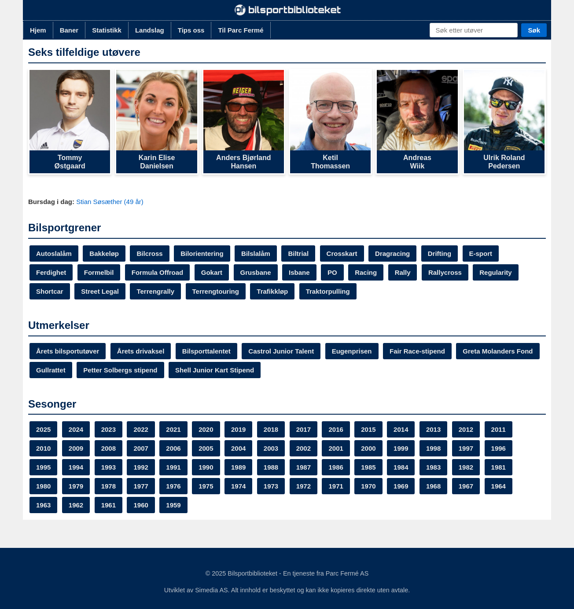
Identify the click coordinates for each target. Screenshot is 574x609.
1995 (43, 467)
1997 (466, 448)
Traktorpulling (328, 291)
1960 (140, 505)
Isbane (299, 272)
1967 (466, 486)
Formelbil (99, 272)
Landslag (149, 30)
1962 (76, 505)
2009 (76, 448)
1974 (238, 486)
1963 (43, 505)
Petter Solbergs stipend (120, 370)
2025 (43, 429)
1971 (335, 486)
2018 (271, 429)
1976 (173, 486)
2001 (335, 448)
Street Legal (100, 291)
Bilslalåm (255, 253)
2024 (76, 429)
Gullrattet (51, 370)
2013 (433, 429)
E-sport (481, 253)
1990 (206, 467)
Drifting (439, 253)
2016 (335, 429)
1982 (466, 467)
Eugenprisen (352, 351)
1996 (498, 448)
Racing (366, 272)
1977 (140, 486)
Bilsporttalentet (206, 351)
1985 (368, 467)
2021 (173, 429)
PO (332, 272)
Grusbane (255, 272)
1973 (271, 486)
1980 (43, 486)
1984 (401, 467)
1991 (173, 467)
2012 (466, 429)
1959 (173, 505)
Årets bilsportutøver (67, 351)
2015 (368, 429)
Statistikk (106, 30)
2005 (206, 448)
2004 (238, 448)
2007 (140, 448)
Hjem (38, 30)
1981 (498, 467)
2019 (238, 429)
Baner (69, 30)
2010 (43, 448)
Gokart (211, 272)
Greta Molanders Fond (498, 351)
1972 (303, 486)
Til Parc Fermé (240, 30)
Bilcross (149, 253)
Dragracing (392, 253)
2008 (108, 448)
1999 (401, 448)
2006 (173, 448)
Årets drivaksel (141, 351)
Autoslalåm (54, 253)
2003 (271, 448)
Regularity (495, 272)
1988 (271, 467)
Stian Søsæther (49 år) (110, 201)
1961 (108, 505)
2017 (303, 429)
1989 (238, 467)
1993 (108, 467)
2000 (368, 448)
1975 (206, 486)
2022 (140, 429)
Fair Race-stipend (417, 351)
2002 (303, 448)
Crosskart (342, 253)
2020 (206, 429)
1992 (140, 467)
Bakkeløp (104, 253)
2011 (498, 429)
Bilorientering (202, 253)
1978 (108, 486)
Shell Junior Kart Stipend (214, 370)
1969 (401, 486)
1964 (498, 486)
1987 (303, 467)
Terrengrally (155, 291)
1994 (76, 467)
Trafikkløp (272, 291)
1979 (76, 486)
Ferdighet (51, 272)
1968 (433, 486)
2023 (108, 429)
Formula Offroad (158, 272)
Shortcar (49, 291)
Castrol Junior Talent (281, 351)
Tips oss (191, 30)
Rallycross (445, 272)
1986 (335, 467)
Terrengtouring (215, 291)
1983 (433, 467)
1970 (368, 486)
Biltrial (298, 253)
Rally (403, 272)
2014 (401, 429)
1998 (433, 448)
